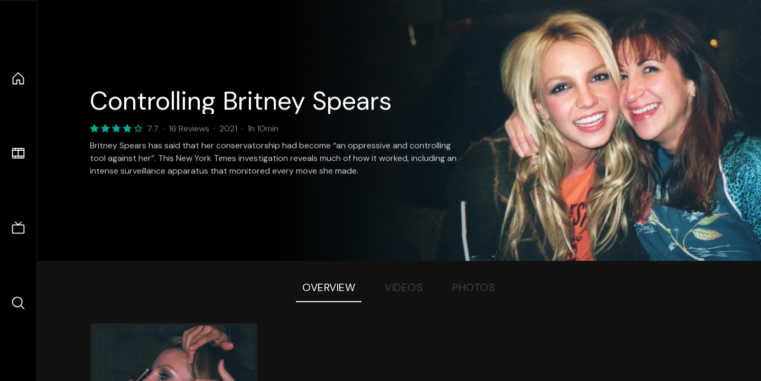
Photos (473, 287)
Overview (328, 287)
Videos (404, 287)
